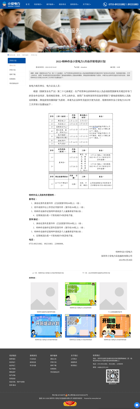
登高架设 (12, 379)
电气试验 (12, 375)
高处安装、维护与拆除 (17, 382)
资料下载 (12, 74)
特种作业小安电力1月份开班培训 (115, 340)
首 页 (28, 4)
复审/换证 (12, 385)
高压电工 (12, 362)
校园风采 (74, 362)
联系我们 (74, 365)
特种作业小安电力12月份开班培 (80, 308)
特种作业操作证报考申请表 (46, 312)
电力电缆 (12, 369)
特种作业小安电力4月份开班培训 (46, 340)
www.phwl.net (96, 398)
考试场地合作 (14, 83)
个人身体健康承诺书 (115, 312)
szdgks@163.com (103, 367)
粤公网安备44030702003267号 (78, 395)
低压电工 (12, 365)
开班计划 (12, 70)
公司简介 (74, 359)
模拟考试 (62, 4)
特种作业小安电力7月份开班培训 (81, 340)
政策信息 (33, 362)
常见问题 (33, 365)
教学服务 (50, 4)
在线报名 (12, 79)
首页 (18, 55)
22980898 (120, 364)
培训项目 (38, 4)
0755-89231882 (102, 364)
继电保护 (12, 372)
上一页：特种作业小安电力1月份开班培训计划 (48, 273)
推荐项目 (12, 359)
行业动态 (33, 359)
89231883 (112, 364)
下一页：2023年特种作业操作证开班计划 (96, 273)
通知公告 (12, 65)
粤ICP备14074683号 (58, 395)
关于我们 (87, 4)
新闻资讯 (74, 4)
